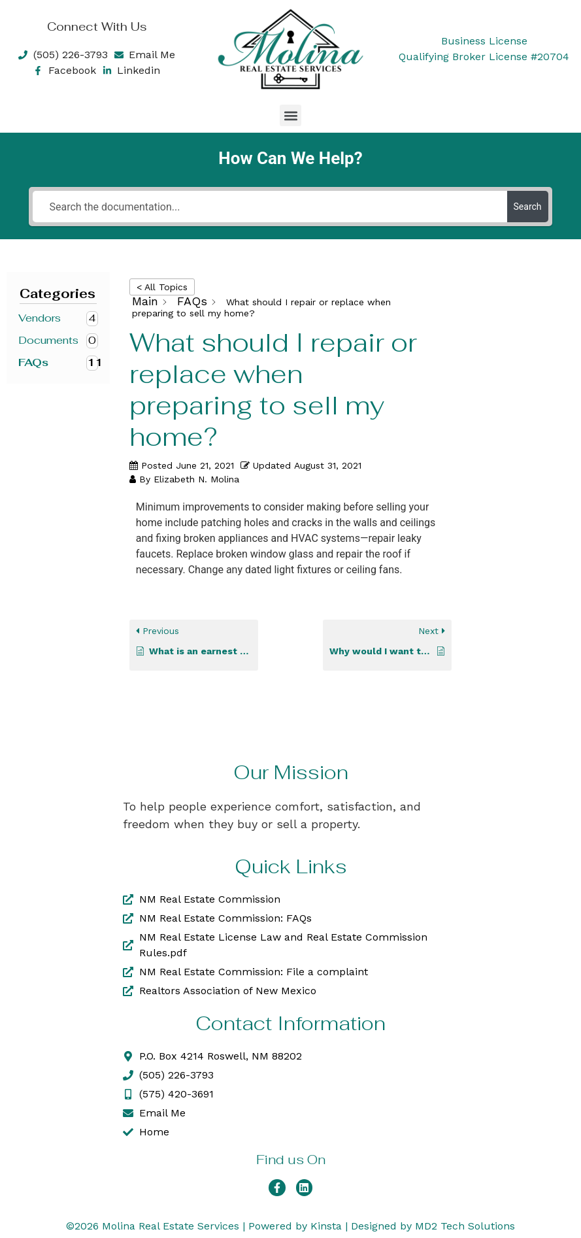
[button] (290, 115)
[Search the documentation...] (269, 206)
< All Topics (162, 287)
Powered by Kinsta (295, 1226)
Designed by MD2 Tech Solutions (433, 1226)
